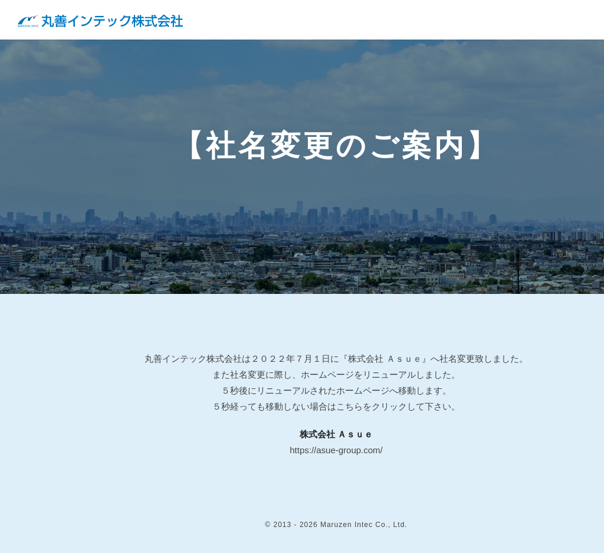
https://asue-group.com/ (336, 450)
